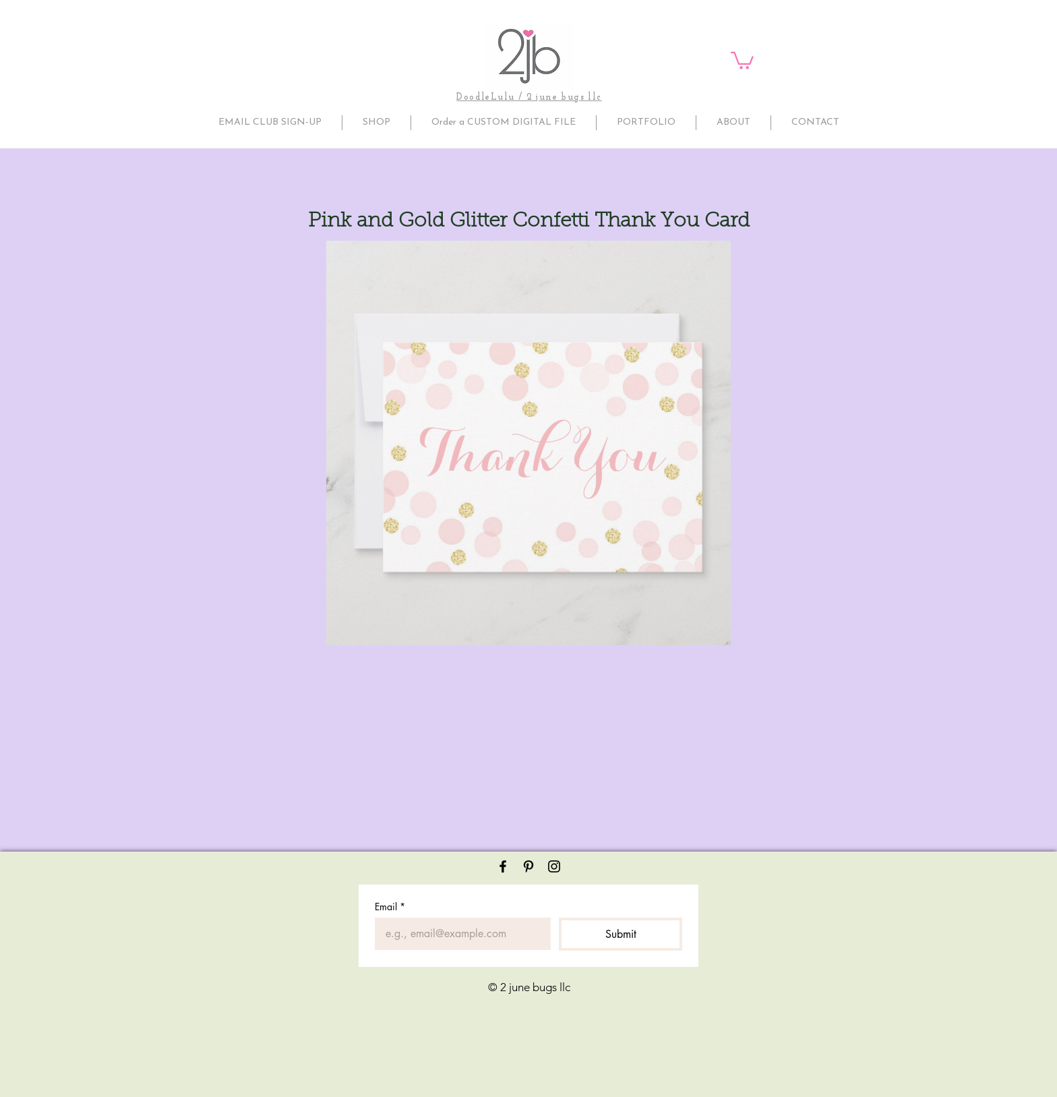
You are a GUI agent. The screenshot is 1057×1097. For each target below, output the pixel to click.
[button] (742, 59)
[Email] (459, 933)
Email (390, 906)
